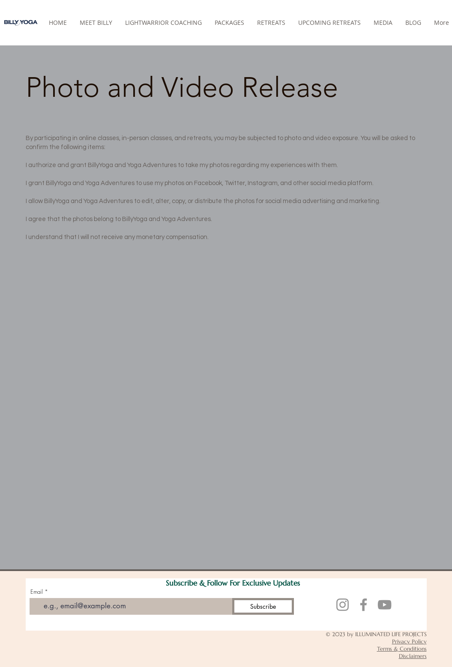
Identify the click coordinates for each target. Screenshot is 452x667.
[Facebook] (363, 604)
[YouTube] (384, 604)
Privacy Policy (409, 641)
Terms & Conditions (402, 648)
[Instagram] (342, 604)
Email (36, 592)
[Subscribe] (263, 606)
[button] (271, 22)
